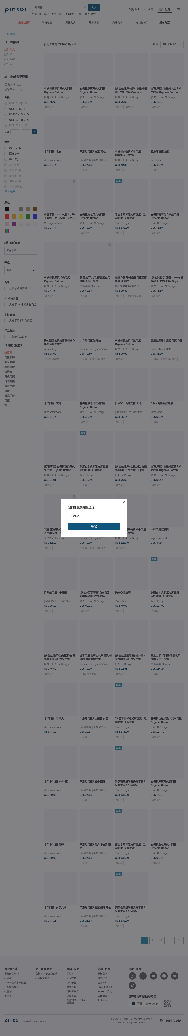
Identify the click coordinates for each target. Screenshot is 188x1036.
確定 (94, 526)
